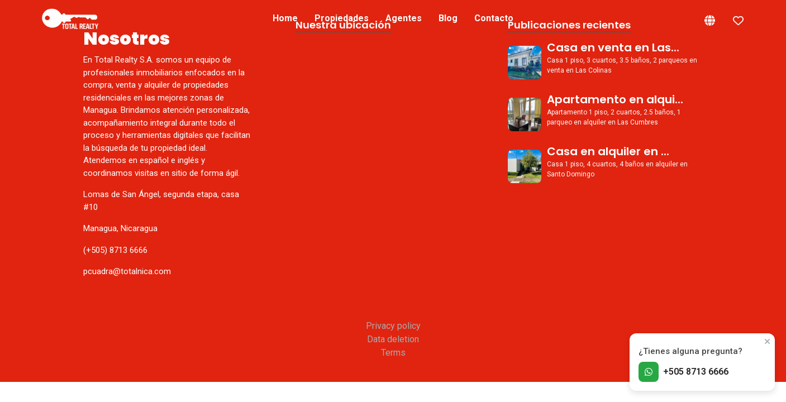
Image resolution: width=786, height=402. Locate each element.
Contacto (493, 18)
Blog (448, 18)
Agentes (403, 18)
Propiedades (342, 18)
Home (285, 18)
